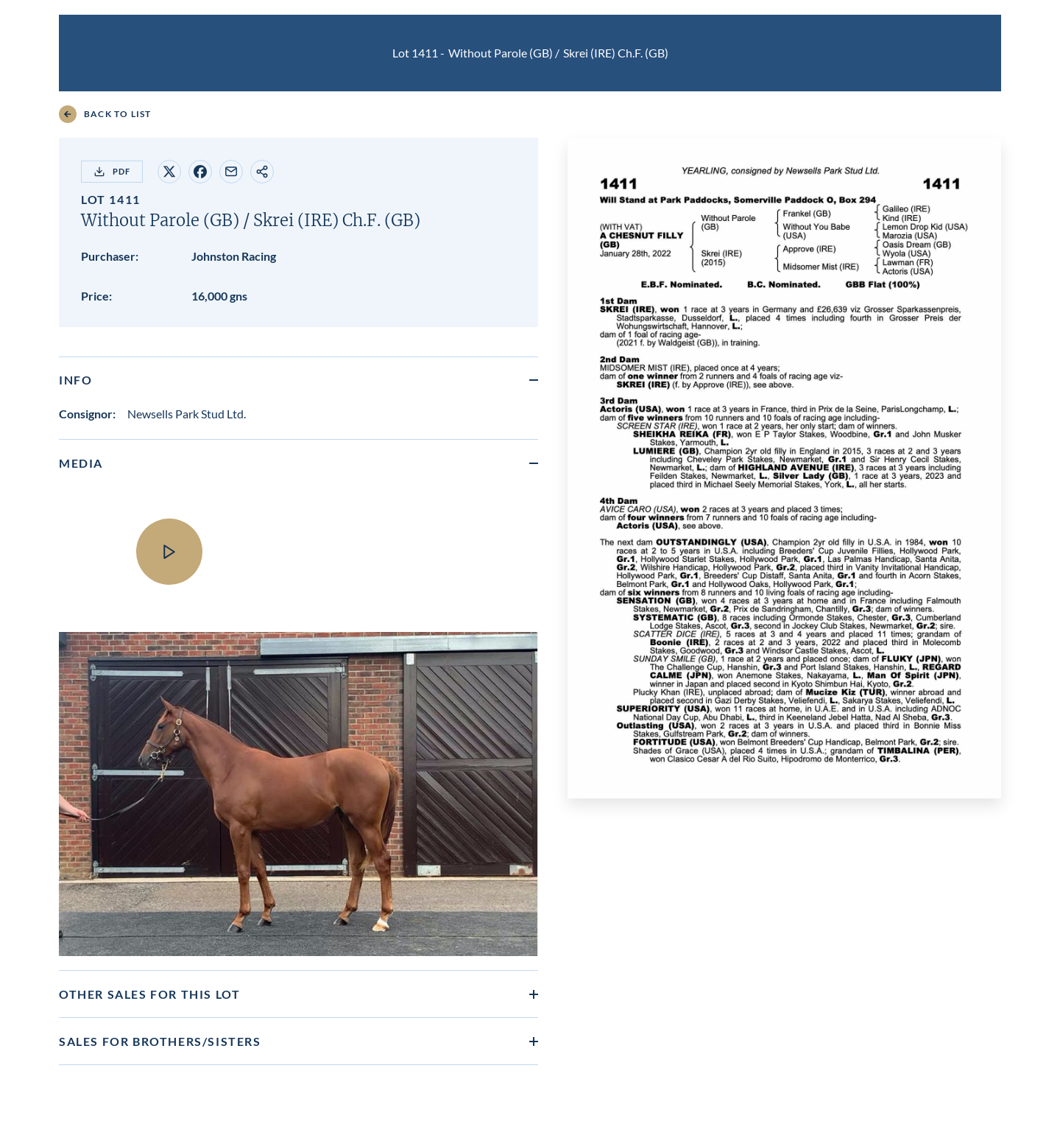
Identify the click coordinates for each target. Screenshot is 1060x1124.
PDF (111, 172)
